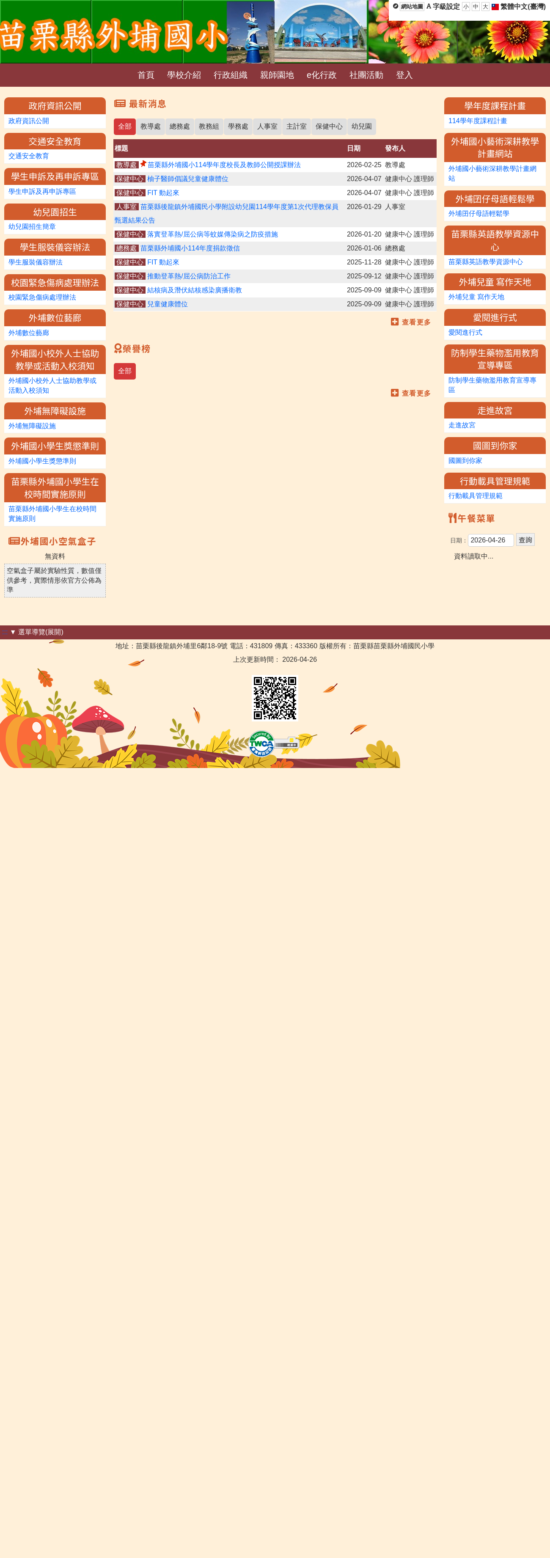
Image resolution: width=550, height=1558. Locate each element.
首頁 (146, 75)
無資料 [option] (55, 556)
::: (5, 632)
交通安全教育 (28, 156)
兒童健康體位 (167, 304)
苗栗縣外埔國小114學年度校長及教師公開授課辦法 (224, 164)
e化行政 (322, 75)
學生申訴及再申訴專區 (42, 191)
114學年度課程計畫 (477, 120)
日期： (459, 540)
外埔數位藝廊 (28, 332)
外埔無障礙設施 (32, 425)
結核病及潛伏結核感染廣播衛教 (194, 290)
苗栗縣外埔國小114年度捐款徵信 (190, 248)
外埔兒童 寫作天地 (476, 296)
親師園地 (277, 75)
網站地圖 (412, 6)
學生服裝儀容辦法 (35, 262)
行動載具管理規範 (475, 495)
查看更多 (417, 322)
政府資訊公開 (28, 120)
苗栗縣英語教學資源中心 (485, 261)
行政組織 (231, 75)
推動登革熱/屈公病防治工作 (188, 276)
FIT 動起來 (163, 192)
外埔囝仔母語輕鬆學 (478, 213)
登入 (404, 75)
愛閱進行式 (465, 332)
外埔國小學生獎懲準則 (42, 461)
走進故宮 (462, 425)
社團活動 (366, 75)
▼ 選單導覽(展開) (36, 632)
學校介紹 (184, 75)
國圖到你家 (465, 460)
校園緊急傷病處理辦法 (42, 297)
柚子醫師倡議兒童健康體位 (187, 178)
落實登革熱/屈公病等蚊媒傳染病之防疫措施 (212, 234)
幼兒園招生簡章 (32, 226)
